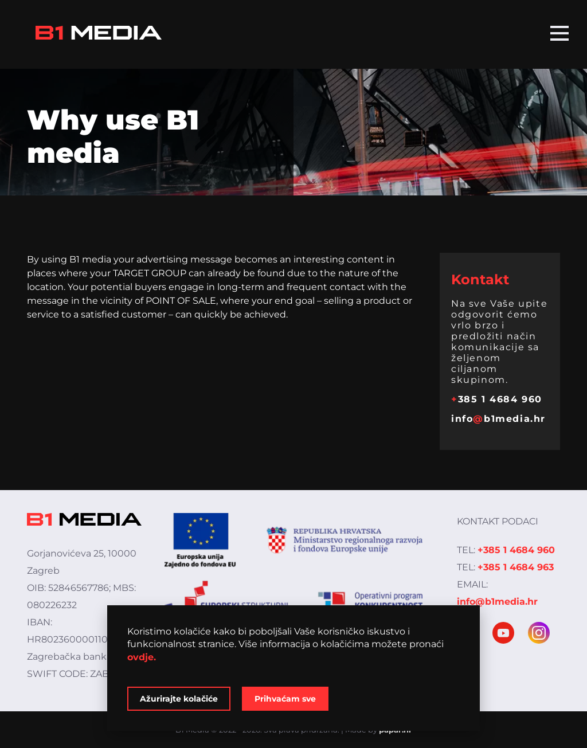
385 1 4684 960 (496, 399)
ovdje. (141, 657)
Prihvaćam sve (285, 699)
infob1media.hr (498, 418)
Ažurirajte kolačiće (179, 699)
